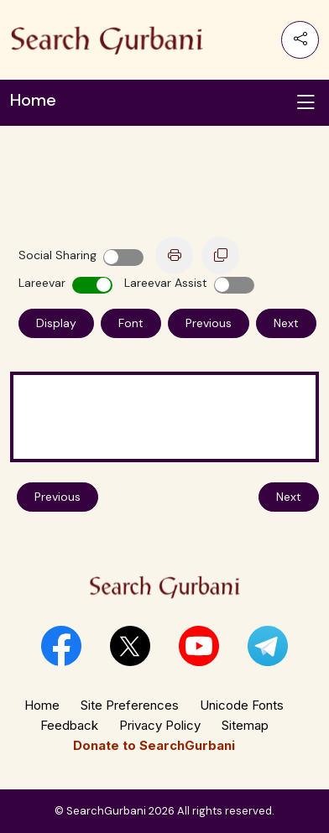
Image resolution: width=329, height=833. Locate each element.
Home (42, 705)
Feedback (69, 725)
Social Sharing (57, 255)
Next (286, 323)
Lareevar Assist (165, 282)
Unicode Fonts (242, 705)
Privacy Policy (160, 725)
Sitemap (245, 725)
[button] (61, 646)
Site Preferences (130, 705)
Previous (208, 323)
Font (131, 323)
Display (56, 323)
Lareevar (41, 282)
